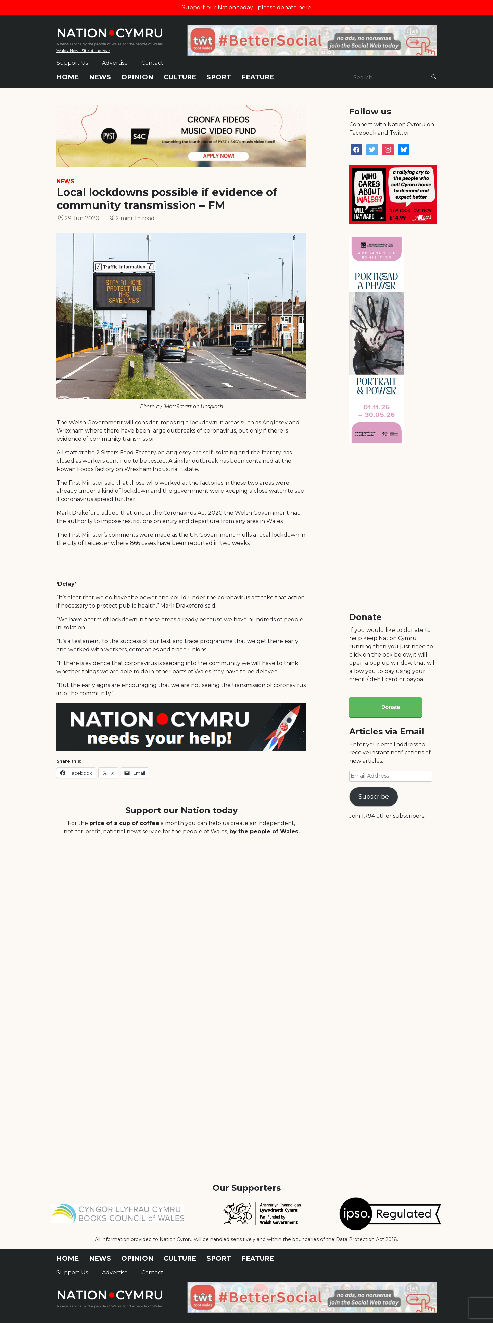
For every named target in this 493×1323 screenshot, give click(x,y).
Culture (180, 77)
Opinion (137, 77)
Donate (390, 707)
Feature (257, 77)
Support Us (72, 63)
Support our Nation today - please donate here (246, 7)
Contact (152, 63)
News (100, 77)
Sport (218, 77)
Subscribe (373, 796)
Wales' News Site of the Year (83, 50)
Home (67, 77)
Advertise (115, 63)
